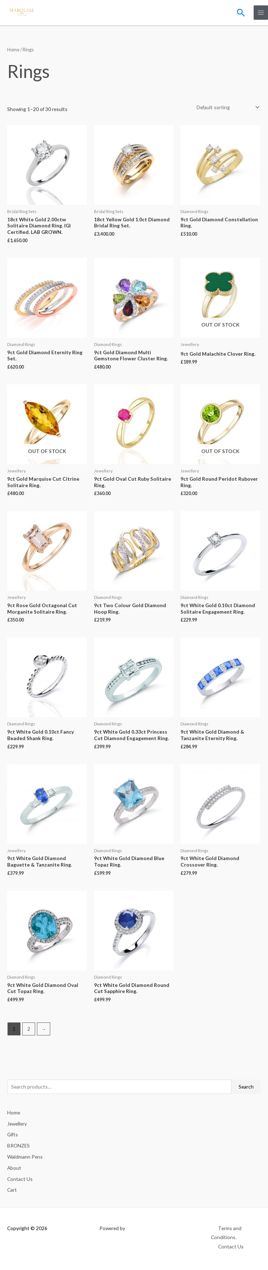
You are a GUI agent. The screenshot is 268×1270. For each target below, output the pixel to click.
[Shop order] (227, 106)
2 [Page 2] (28, 1028)
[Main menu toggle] (261, 12)
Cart (12, 1189)
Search (246, 1086)
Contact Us (20, 1178)
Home (13, 49)
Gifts (12, 1134)
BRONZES (18, 1145)
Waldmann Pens (25, 1156)
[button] (240, 12)
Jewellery (17, 1123)
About (14, 1167)
